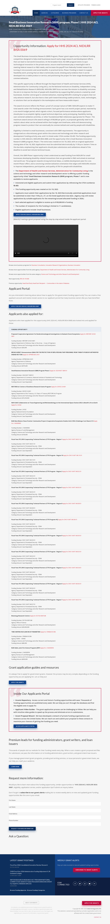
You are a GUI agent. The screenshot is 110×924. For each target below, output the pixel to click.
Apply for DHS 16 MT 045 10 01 (72, 455)
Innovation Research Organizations (56, 265)
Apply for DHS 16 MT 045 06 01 (71, 584)
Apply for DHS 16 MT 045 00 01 (67, 519)
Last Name (12, 807)
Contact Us (83, 13)
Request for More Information (22, 828)
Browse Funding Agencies (18, 890)
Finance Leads (95, 5)
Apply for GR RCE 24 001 (58, 387)
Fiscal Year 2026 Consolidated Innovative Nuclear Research (29, 865)
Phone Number (13, 820)
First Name (12, 800)
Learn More (15, 766)
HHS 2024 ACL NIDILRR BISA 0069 (73, 31)
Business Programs (69, 13)
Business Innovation (74, 265)
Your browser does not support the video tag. (46, 241)
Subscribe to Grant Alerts (87, 870)
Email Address (13, 814)
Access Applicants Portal (25, 726)
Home (36, 13)
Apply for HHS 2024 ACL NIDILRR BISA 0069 (29, 214)
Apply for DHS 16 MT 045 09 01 (71, 535)
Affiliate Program (84, 5)
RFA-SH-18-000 (24, 279)
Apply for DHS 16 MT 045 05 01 (71, 487)
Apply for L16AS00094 (47, 648)
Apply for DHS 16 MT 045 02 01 (71, 471)
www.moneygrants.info (94, 909)
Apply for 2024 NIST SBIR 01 (58, 371)
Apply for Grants (100, 13)
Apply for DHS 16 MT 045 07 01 (71, 600)
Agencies (44, 13)
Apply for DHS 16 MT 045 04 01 (71, 568)
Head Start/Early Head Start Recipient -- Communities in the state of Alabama (45, 283)
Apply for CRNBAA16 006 (48, 632)
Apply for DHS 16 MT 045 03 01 (71, 552)
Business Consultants (38, 265)
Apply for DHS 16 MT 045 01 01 (71, 439)
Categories (55, 13)
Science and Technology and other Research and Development (34, 29)
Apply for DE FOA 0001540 (38, 616)
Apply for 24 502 (16, 405)
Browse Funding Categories (36, 890)
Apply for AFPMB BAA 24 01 (31, 355)
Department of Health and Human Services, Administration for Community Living (36, 31)
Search (71, 5)
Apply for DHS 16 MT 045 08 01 (71, 503)
